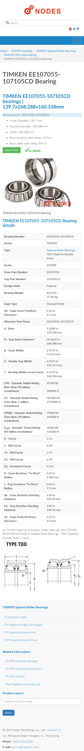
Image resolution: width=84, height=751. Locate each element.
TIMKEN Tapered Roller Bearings (56, 50)
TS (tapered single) (15, 617)
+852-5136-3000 (22, 741)
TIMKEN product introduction (23, 668)
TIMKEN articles (15, 676)
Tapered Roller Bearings (61, 250)
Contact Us (54, 730)
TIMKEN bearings (21, 50)
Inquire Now (11, 150)
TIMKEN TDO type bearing (20, 54)
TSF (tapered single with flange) (23, 624)
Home (3, 50)
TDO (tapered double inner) (21, 640)
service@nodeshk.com (25, 747)
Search (8, 712)
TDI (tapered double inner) (20, 632)
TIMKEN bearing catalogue (21, 660)
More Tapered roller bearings (22, 684)
